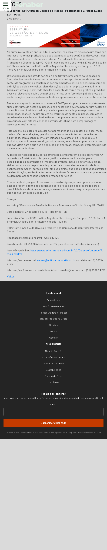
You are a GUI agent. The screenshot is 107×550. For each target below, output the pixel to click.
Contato (53, 337)
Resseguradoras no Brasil (53, 319)
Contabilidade (53, 370)
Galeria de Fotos (53, 376)
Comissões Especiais (53, 357)
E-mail (53, 404)
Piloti (99, 433)
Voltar (10, 276)
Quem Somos (54, 300)
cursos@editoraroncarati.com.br (56, 260)
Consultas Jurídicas (53, 363)
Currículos (53, 382)
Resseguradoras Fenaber (53, 312)
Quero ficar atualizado (53, 423)
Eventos (53, 331)
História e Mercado (53, 306)
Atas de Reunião (53, 351)
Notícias (53, 325)
